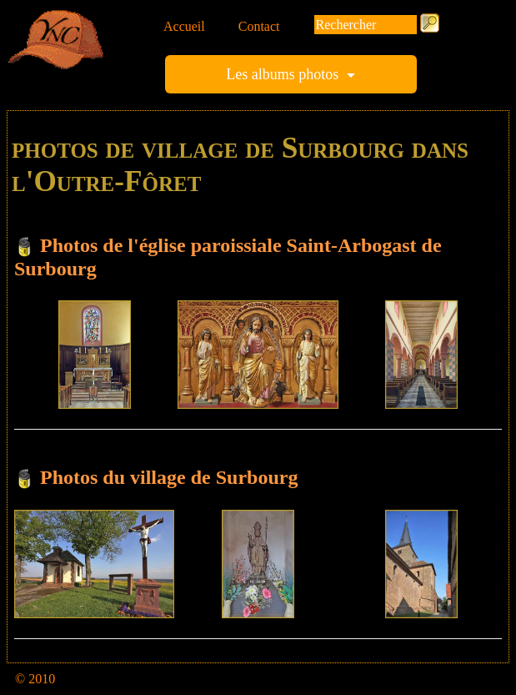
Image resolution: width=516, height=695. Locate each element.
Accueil (184, 26)
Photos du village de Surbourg (169, 477)
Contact (259, 26)
